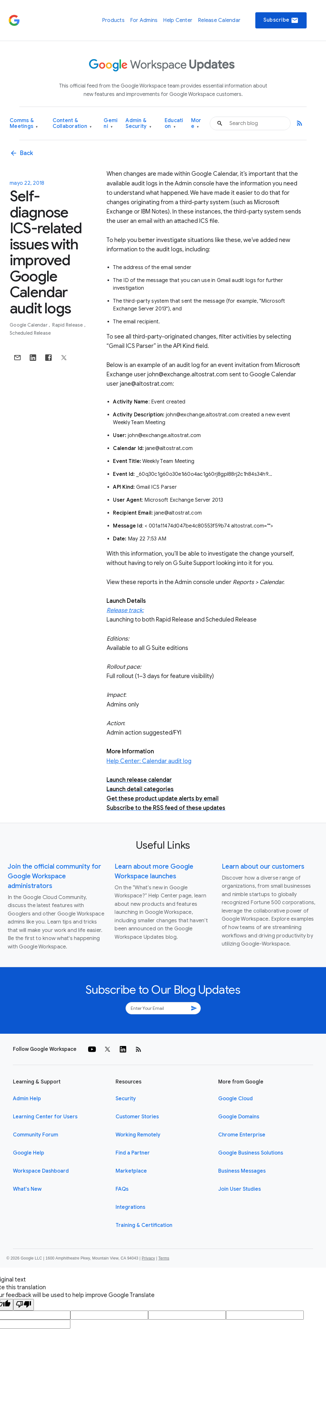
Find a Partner (133, 1153)
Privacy (148, 1258)
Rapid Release (68, 325)
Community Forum (35, 1135)
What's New (27, 1189)
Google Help (28, 1153)
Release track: (125, 610)
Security (126, 1098)
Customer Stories (137, 1117)
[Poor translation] (23, 1305)
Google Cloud (235, 1098)
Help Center (177, 20)
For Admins (144, 20)
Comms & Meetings (24, 124)
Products (113, 20)
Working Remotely (138, 1135)
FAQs (122, 1189)
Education (174, 124)
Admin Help (27, 1098)
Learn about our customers (263, 867)
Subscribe (281, 20)
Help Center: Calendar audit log (149, 761)
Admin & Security (138, 124)
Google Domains (238, 1117)
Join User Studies (239, 1189)
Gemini (110, 124)
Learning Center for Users (45, 1117)
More (196, 124)
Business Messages (242, 1171)
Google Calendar (29, 325)
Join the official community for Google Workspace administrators (54, 876)
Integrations (130, 1207)
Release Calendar (219, 20)
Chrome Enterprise (241, 1135)
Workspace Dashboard (41, 1171)
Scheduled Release (30, 333)
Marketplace (131, 1171)
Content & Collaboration (72, 124)
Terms (163, 1258)
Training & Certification (144, 1225)
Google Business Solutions (250, 1153)
